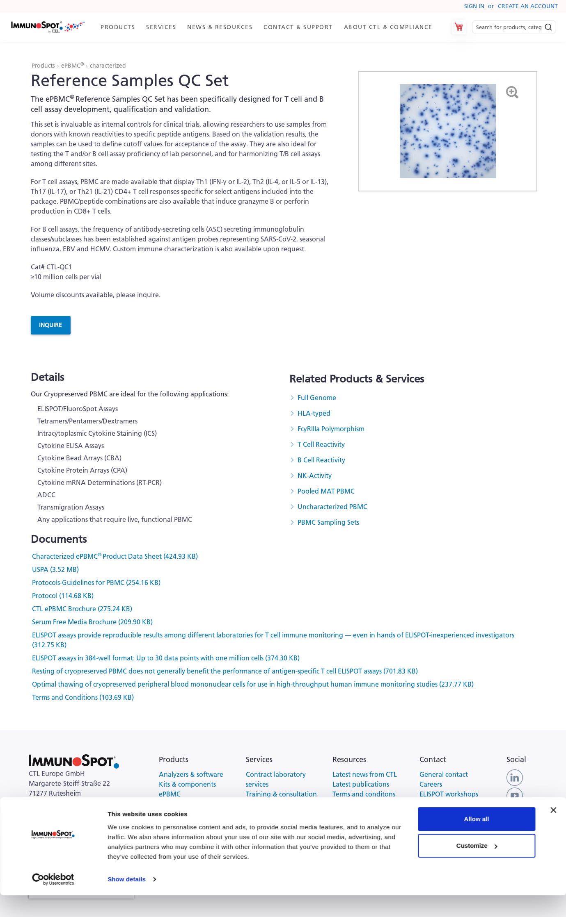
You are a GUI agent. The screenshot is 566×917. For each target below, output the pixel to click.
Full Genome (317, 398)
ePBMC (73, 65)
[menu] (266, 27)
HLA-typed (314, 413)
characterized (108, 65)
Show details (127, 900)
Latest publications (360, 784)
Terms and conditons (363, 794)
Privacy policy (352, 804)
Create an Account (528, 6)
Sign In (474, 6)
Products (44, 65)
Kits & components (187, 784)
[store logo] (47, 27)
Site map (345, 814)
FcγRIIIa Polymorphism (331, 429)
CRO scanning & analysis (282, 804)
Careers (430, 784)
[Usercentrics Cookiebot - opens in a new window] (53, 901)
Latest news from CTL (364, 774)
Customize (476, 867)
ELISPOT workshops (448, 794)
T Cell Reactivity (321, 444)
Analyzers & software (191, 774)
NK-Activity (315, 475)
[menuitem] (117, 27)
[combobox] (514, 27)
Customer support (446, 804)
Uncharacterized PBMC (332, 507)
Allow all (476, 840)
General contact (443, 774)
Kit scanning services (276, 814)
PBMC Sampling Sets (328, 522)
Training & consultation (281, 794)
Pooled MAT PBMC (326, 491)
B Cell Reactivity (321, 460)
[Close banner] (553, 832)
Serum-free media (186, 804)
